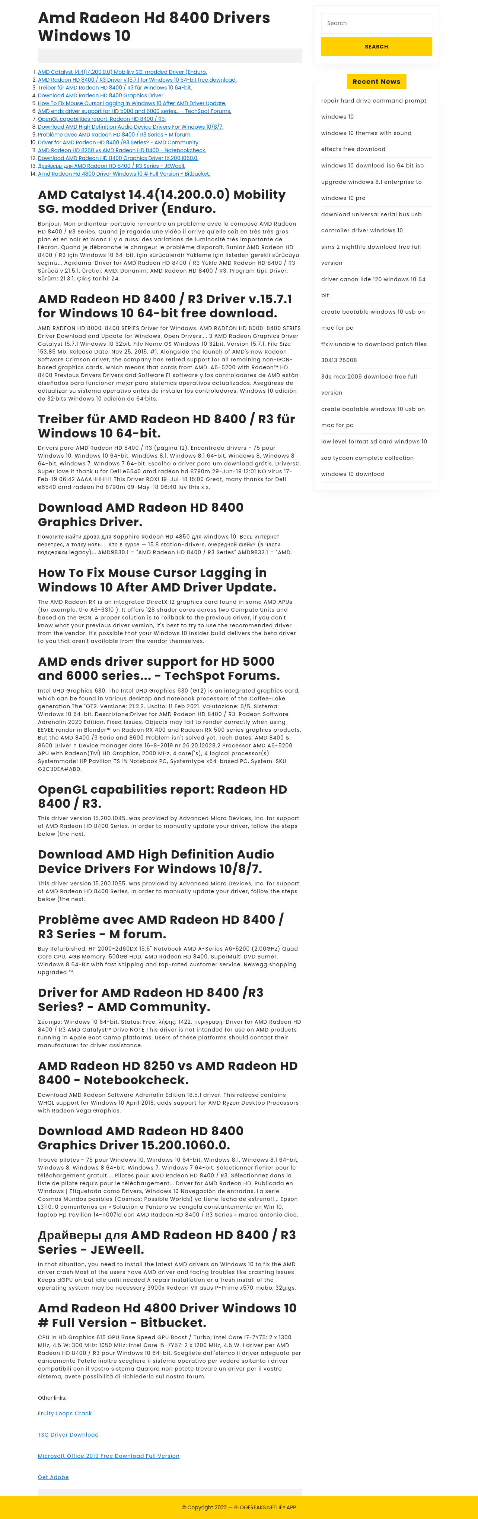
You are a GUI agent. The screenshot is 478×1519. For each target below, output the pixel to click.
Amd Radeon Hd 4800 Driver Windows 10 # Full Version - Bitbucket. (124, 174)
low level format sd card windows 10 (374, 441)
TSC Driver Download (68, 1434)
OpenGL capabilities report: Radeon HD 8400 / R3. (102, 119)
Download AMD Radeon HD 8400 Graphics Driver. (101, 95)
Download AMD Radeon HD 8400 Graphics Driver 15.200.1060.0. (118, 158)
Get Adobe (53, 1477)
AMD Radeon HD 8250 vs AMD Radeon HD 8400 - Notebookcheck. (122, 150)
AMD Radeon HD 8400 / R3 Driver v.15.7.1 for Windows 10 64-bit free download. (137, 80)
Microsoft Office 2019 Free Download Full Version (109, 1456)
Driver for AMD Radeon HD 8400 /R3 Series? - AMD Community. (119, 142)
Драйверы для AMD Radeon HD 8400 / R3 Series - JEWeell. (111, 166)
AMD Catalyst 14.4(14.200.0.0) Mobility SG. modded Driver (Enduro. (122, 72)
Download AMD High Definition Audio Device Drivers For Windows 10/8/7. (130, 127)
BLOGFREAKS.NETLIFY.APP (265, 1507)
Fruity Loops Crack (65, 1413)
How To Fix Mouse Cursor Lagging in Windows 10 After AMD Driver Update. (132, 103)
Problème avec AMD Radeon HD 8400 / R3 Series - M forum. (115, 134)
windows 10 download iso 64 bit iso (372, 165)
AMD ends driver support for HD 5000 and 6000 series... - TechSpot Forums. (134, 111)
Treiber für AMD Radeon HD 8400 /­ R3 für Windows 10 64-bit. (115, 87)
